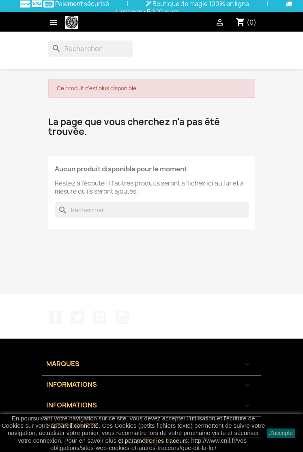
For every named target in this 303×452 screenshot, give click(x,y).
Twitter (77, 317)
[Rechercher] (90, 49)
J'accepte (281, 433)
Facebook (55, 317)
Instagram (122, 317)
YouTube (99, 317)
